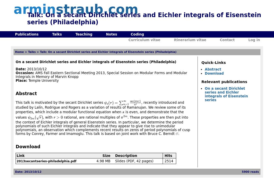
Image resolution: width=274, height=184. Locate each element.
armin (76, 9)
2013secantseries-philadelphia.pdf (46, 161)
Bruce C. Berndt (161, 134)
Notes (111, 34)
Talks (57, 34)
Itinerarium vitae (190, 40)
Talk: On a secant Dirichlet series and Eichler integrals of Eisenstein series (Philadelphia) (108, 52)
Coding (137, 34)
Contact (227, 40)
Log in (254, 40)
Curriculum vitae (144, 40)
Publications (27, 34)
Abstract (213, 69)
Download (214, 73)
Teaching (83, 34)
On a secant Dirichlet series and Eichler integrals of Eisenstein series (226, 94)
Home (19, 52)
